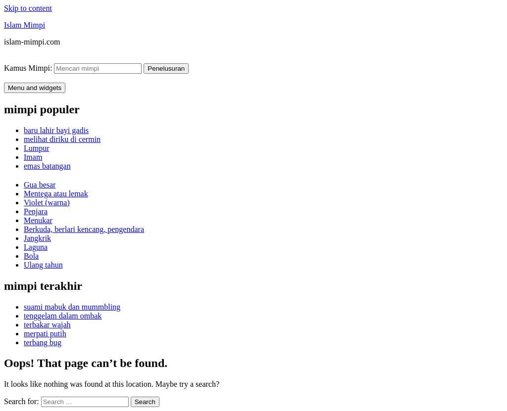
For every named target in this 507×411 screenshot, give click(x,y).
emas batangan (47, 166)
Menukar (38, 220)
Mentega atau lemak (56, 193)
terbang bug (42, 342)
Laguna (36, 247)
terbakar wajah (47, 324)
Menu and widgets (34, 87)
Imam (33, 157)
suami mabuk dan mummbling (72, 307)
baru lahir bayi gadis (56, 130)
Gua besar (39, 185)
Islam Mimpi (24, 25)
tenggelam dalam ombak (62, 316)
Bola (31, 256)
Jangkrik (37, 238)
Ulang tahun (43, 265)
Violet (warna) (47, 202)
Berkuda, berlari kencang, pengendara (84, 229)
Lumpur (37, 148)
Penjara (36, 211)
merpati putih (45, 333)
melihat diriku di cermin (62, 139)
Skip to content (28, 8)
